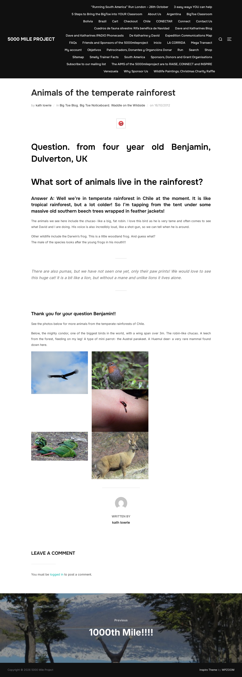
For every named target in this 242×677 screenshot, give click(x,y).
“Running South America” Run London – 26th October (129, 7)
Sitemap (78, 57)
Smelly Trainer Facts (104, 57)
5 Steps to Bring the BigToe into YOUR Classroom (107, 14)
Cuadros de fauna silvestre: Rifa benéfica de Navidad (131, 28)
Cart (115, 21)
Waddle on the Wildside (128, 105)
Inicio (157, 43)
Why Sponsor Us (136, 71)
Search (194, 50)
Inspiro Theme (208, 669)
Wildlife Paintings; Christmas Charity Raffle (184, 71)
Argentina (174, 14)
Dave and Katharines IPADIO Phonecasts (95, 35)
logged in (56, 574)
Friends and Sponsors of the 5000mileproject (115, 43)
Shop (208, 50)
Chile (146, 21)
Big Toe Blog (69, 105)
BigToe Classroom (199, 14)
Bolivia (88, 21)
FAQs (73, 43)
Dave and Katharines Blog (193, 28)
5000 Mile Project (32, 39)
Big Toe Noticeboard (94, 105)
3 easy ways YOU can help (193, 7)
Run (180, 50)
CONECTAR (164, 21)
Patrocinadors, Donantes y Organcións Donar (139, 50)
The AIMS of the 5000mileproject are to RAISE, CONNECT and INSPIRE (162, 64)
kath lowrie (43, 105)
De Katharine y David (144, 35)
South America (134, 57)
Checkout (131, 21)
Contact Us (204, 21)
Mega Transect (201, 43)
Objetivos (94, 50)
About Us (154, 14)
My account (73, 50)
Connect (184, 21)
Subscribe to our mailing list (86, 64)
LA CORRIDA (176, 43)
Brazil (102, 21)
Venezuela (111, 71)
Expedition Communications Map (188, 35)
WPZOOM (228, 669)
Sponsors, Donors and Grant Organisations (181, 57)
